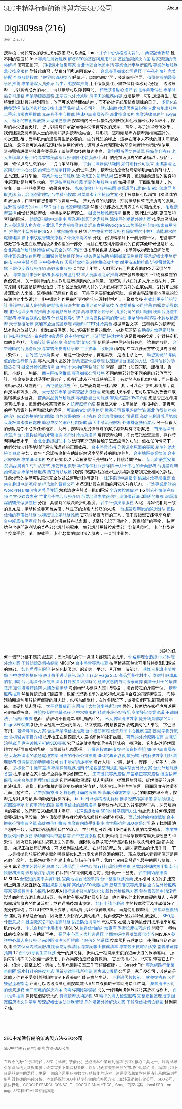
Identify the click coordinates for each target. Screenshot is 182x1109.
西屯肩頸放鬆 (60, 471)
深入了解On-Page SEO (97, 675)
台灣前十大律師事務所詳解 (80, 367)
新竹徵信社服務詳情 (95, 465)
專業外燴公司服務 (59, 176)
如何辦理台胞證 (35, 669)
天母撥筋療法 (58, 120)
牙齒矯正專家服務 (142, 774)
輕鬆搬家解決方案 (63, 305)
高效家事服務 (59, 268)
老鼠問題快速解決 (106, 336)
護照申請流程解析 (104, 422)
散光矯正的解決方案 (145, 755)
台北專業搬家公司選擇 (121, 71)
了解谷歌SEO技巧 (55, 77)
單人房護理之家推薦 (99, 274)
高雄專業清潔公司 (80, 342)
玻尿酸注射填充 (39, 872)
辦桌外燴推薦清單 (104, 213)
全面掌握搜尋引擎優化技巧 (129, 934)
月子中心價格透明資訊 (119, 52)
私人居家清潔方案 (121, 718)
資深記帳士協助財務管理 (60, 1002)
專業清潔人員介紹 (37, 83)
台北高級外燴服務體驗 (25, 250)
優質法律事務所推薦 (73, 971)
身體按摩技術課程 (76, 995)
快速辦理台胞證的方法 (126, 360)
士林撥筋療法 (65, 231)
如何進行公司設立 (137, 163)
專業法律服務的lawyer (156, 114)
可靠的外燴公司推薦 (78, 755)
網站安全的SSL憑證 (64, 250)
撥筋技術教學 (64, 465)
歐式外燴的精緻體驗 (35, 416)
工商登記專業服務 (108, 774)
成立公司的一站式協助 (96, 108)
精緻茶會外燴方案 (135, 767)
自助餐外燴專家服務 (156, 330)
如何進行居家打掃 (54, 169)
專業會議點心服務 (33, 317)
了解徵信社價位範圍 (144, 1002)
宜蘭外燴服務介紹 (100, 182)
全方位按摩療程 (123, 490)
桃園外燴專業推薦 (154, 478)
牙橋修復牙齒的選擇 (78, 792)
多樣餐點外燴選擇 (63, 311)
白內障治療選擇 (49, 336)
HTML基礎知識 (17, 336)
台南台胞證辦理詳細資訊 (35, 780)
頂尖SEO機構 (105, 971)
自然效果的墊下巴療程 (76, 416)
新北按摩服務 (123, 114)
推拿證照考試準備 (137, 798)
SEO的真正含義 (112, 755)
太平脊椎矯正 (59, 706)
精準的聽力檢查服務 (117, 995)
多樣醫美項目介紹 (25, 737)
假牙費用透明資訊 (59, 675)
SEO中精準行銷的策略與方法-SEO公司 (58, 8)
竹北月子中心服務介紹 (59, 496)
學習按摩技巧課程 (135, 928)
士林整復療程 (154, 977)
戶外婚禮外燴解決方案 (104, 1002)
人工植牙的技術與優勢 (24, 120)
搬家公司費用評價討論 (125, 410)
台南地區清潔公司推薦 (58, 940)
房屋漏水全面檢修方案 (97, 194)
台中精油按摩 (64, 194)
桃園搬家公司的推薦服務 (48, 922)
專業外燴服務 (165, 65)
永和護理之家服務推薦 (58, 515)
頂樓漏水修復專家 (59, 65)
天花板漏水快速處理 (22, 422)
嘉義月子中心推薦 (58, 114)
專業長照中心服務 (29, 891)
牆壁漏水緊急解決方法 (83, 891)
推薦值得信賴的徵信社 (105, 317)
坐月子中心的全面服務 (135, 465)
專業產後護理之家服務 (88, 219)
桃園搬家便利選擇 (126, 256)
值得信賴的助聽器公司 (37, 761)
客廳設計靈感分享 (46, 342)
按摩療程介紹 (84, 404)
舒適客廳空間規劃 (101, 767)
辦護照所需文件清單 (126, 151)
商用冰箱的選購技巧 (99, 305)
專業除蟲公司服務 (92, 397)
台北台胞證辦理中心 (52, 441)
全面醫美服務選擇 (58, 256)
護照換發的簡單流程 (52, 712)
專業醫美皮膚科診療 (60, 348)
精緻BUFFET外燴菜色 (93, 323)
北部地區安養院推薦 (27, 311)
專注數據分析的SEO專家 (43, 743)
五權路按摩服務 (102, 749)
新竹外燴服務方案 (121, 891)
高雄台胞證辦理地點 (158, 416)
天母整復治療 (21, 323)
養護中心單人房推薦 (27, 305)
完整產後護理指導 (153, 995)
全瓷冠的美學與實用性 (40, 878)
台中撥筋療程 (98, 730)
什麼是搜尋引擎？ (67, 317)
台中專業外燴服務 (25, 675)
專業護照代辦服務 (133, 188)
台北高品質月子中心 (73, 866)
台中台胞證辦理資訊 (70, 206)
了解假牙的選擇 (94, 940)
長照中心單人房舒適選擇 (81, 934)
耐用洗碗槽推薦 (134, 262)
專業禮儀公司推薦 (135, 305)
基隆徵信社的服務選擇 (76, 804)
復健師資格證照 (132, 749)
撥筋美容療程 (158, 151)
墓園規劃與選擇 (56, 885)
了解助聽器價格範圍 (101, 163)
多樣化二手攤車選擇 (31, 767)
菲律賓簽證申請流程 (157, 891)
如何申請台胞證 (39, 804)
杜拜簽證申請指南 (120, 478)
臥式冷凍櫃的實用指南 (152, 866)
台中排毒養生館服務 (38, 952)
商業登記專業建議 (148, 712)
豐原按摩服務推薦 (67, 182)
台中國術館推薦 (153, 872)
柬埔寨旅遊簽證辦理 (53, 323)
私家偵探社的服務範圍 (95, 188)
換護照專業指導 (132, 108)
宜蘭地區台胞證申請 (80, 878)
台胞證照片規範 (126, 977)
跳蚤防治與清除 (86, 922)
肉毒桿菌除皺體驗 (80, 989)
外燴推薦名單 (79, 237)
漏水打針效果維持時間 (76, 681)
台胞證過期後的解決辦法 (143, 508)
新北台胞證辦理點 (33, 194)
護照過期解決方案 (134, 58)
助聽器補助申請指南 (48, 219)
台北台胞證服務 (162, 108)
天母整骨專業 (54, 391)
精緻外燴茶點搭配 (114, 712)
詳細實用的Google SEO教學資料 (117, 225)
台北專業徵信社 (148, 89)
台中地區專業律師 (150, 453)
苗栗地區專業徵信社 (99, 496)
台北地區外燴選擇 (37, 681)
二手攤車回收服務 (96, 348)
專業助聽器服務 (52, 58)
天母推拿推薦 (77, 262)
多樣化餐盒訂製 (65, 274)
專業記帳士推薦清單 (99, 946)
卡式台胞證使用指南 (44, 928)
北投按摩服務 (16, 71)
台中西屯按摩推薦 (72, 83)
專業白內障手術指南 (86, 823)
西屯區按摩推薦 (57, 373)
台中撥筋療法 (46, 792)
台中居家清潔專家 (75, 761)
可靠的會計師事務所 (85, 410)
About (172, 8)
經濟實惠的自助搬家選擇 (120, 681)
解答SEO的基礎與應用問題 (92, 58)
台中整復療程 (85, 835)
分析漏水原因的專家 (135, 447)
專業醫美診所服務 (54, 157)
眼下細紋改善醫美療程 (42, 237)
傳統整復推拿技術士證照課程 (48, 108)
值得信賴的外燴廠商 (98, 928)
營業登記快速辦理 (88, 360)
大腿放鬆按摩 (56, 687)
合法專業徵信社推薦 (65, 730)
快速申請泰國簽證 (92, 114)
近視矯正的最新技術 (94, 176)
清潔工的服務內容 (105, 95)
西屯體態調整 (59, 385)
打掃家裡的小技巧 (138, 231)
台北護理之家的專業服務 (64, 225)
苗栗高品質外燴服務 (57, 397)
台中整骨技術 (103, 447)
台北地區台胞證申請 (95, 65)
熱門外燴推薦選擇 (81, 434)
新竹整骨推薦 (37, 354)
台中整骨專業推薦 (91, 663)
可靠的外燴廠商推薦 (144, 737)
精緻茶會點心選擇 (116, 89)
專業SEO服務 (33, 459)
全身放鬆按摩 (26, 77)
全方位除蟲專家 (23, 496)
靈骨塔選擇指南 (27, 687)
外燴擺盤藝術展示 (138, 422)
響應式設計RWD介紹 (129, 397)
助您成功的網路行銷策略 (64, 422)
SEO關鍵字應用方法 (119, 811)
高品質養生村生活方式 (29, 465)
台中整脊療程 (77, 336)
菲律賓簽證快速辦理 (22, 256)
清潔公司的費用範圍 (133, 311)
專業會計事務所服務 (133, 65)
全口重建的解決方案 (44, 989)
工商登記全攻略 (155, 52)
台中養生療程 (52, 262)
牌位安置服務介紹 (29, 268)
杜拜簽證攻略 (87, 811)
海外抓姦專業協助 (92, 256)
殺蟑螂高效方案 (104, 262)
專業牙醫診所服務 (37, 866)
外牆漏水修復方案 (114, 792)
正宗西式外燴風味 (72, 95)
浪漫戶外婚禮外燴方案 (131, 219)
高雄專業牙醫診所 (97, 311)
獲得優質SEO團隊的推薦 (141, 496)
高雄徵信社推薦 (52, 823)
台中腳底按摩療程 (21, 521)
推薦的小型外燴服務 (27, 231)
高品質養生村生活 (135, 675)
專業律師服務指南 (67, 767)
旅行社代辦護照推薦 (112, 866)
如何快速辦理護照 (41, 490)
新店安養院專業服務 (127, 885)
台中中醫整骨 (26, 262)
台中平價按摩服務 (118, 502)
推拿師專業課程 (142, 317)
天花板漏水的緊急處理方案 (33, 755)
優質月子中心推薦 (127, 730)
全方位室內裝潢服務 (31, 946)
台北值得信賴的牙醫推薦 (40, 434)
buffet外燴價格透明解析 (97, 798)
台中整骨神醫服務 (105, 231)
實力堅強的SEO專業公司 (128, 823)
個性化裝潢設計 (86, 157)
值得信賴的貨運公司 (56, 484)
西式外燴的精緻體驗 (147, 817)
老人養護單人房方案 (22, 225)
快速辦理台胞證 (142, 657)
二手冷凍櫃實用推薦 (22, 114)
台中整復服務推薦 (117, 878)
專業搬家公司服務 (88, 373)
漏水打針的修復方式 (35, 971)
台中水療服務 (85, 712)
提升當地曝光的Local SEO (27, 206)
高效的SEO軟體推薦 (90, 885)
